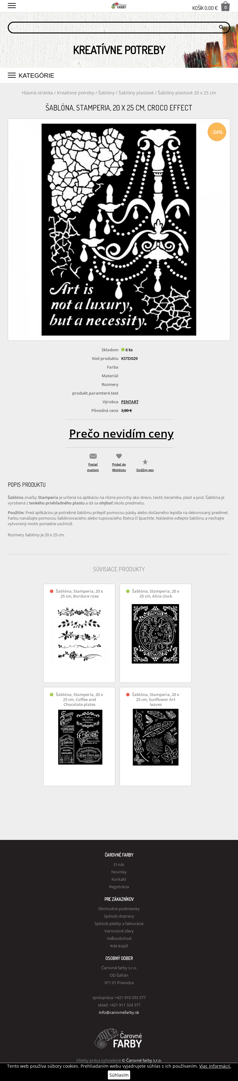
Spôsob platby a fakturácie (119, 923)
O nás (119, 864)
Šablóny (107, 93)
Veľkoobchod (119, 938)
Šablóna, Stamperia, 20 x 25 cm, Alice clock (155, 594)
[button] (12, 4)
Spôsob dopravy (119, 916)
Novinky (119, 872)
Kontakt (119, 879)
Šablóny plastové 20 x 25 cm (187, 93)
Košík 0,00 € (211, 6)
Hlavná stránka (37, 93)
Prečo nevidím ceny (121, 433)
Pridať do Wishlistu (119, 467)
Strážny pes (145, 470)
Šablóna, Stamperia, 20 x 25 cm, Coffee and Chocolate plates (79, 699)
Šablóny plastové (137, 93)
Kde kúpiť (119, 946)
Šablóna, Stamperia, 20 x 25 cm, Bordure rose (79, 594)
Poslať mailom (93, 467)
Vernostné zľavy (119, 931)
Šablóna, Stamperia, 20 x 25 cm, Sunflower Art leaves (155, 699)
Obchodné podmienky (119, 908)
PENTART (130, 401)
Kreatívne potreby (75, 93)
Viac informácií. (215, 1066)
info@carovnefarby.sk (119, 1012)
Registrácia (119, 886)
